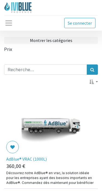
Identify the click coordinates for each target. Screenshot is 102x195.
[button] (93, 82)
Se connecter (80, 23)
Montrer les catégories (51, 40)
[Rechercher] (92, 69)
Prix (8, 49)
